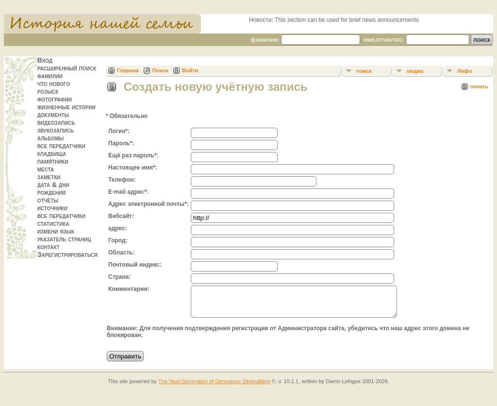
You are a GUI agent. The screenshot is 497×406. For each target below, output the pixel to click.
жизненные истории (66, 107)
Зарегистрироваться (67, 254)
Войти (190, 70)
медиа (415, 71)
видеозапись (56, 122)
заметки (49, 177)
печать (479, 86)
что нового (53, 83)
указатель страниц (64, 239)
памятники (52, 161)
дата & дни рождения (53, 188)
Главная (128, 70)
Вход (44, 60)
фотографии (54, 99)
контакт (48, 247)
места (45, 169)
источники (52, 208)
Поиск (160, 70)
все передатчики (61, 146)
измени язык (55, 231)
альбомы (50, 138)
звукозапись (55, 130)
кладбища (51, 153)
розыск (48, 91)
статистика (53, 223)
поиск (364, 71)
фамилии (50, 76)
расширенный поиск (66, 68)
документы (53, 114)
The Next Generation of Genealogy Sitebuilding (214, 387)
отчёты (48, 200)
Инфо (464, 71)
